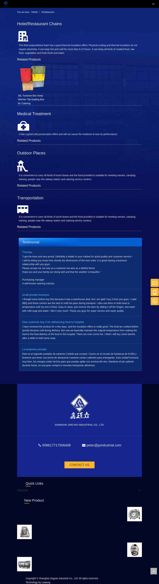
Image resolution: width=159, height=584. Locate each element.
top (153, 571)
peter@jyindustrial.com (104, 445)
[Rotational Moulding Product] (134, 514)
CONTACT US (79, 465)
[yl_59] (23, 126)
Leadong (46, 582)
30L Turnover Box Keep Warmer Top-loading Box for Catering (31, 99)
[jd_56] (23, 36)
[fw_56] (23, 166)
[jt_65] (22, 209)
